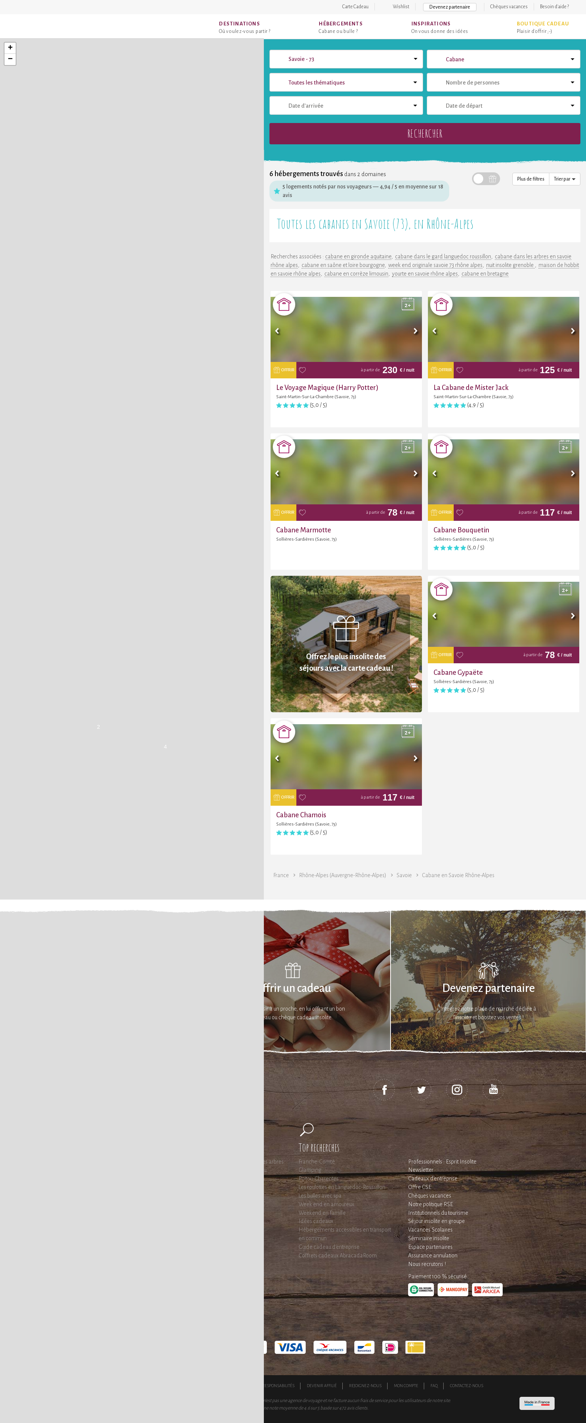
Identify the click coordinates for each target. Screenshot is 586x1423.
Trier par (565, 179)
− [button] (10, 59)
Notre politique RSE (430, 1204)
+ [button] (10, 48)
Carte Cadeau (355, 6)
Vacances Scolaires (430, 1230)
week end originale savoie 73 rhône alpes (435, 265)
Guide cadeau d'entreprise (329, 1247)
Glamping (310, 1170)
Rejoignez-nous (365, 1385)
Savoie (404, 875)
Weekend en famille (322, 1213)
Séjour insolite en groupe (436, 1221)
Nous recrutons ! (427, 1264)
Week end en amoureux (326, 1204)
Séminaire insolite (428, 1238)
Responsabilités (278, 1385)
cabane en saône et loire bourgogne (343, 265)
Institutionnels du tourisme (438, 1213)
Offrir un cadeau (293, 988)
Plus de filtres (531, 179)
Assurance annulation (432, 1255)
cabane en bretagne (485, 274)
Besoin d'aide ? (554, 6)
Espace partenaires (430, 1247)
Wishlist (401, 6)
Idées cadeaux (316, 1221)
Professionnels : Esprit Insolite (442, 1162)
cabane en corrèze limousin (356, 274)
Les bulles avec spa (320, 1196)
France (281, 875)
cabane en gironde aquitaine (358, 256)
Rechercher (424, 133)
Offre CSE (419, 1187)
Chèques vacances (509, 6)
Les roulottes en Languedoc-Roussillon (342, 1187)
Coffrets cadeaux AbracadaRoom (338, 1255)
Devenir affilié (322, 1385)
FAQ (434, 1385)
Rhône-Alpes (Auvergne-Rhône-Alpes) (342, 875)
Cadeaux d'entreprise (432, 1178)
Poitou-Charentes (319, 1178)
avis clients (357, 1408)
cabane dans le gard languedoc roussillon (443, 256)
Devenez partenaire (449, 7)
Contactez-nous (466, 1385)
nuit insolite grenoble (510, 265)
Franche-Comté (317, 1162)
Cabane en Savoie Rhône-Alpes (458, 875)
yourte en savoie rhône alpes (425, 274)
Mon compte (406, 1385)
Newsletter (421, 1170)
